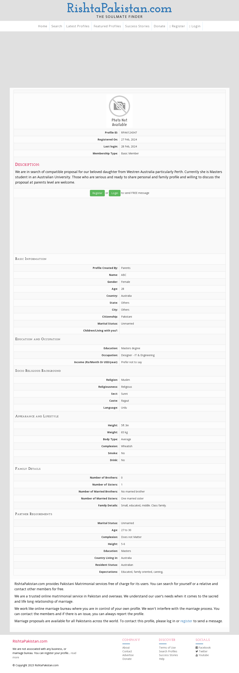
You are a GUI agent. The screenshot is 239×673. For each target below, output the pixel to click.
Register (177, 26)
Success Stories (137, 26)
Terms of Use (167, 647)
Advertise (128, 655)
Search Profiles (168, 651)
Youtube (202, 655)
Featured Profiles (107, 26)
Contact (127, 651)
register (186, 621)
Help (161, 659)
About (126, 647)
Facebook (203, 647)
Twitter (201, 651)
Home (42, 26)
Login (195, 26)
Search (56, 26)
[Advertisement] (119, 59)
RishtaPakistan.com (119, 9)
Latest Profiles (78, 26)
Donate (159, 26)
